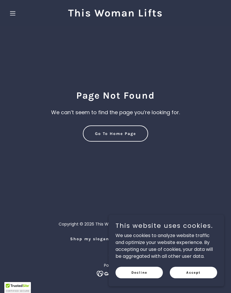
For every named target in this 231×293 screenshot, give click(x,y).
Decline (139, 272)
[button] (23, 13)
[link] (115, 15)
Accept (193, 272)
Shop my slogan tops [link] (96, 238)
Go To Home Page (115, 133)
